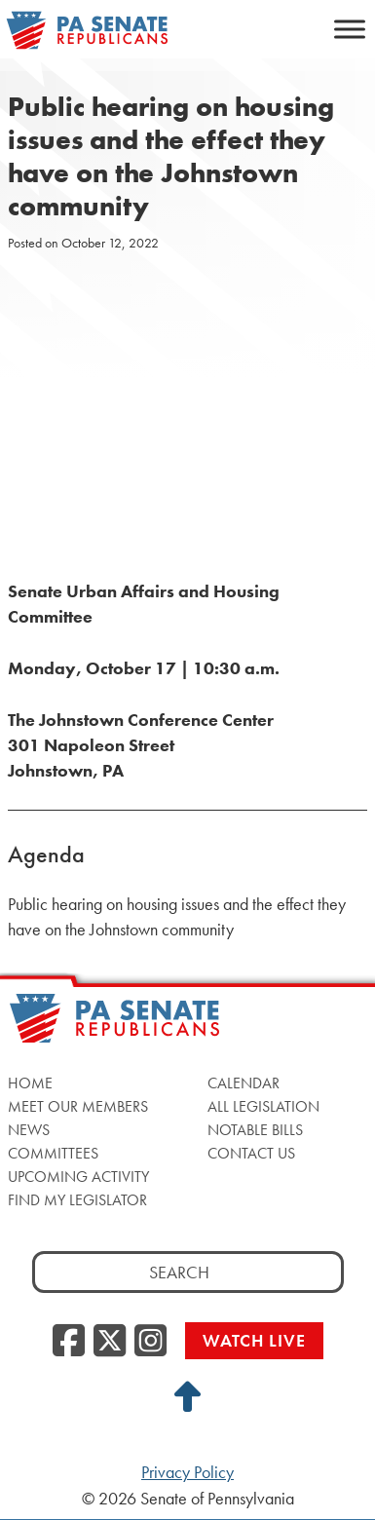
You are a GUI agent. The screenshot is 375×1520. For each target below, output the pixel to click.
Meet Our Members (78, 1106)
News (29, 1130)
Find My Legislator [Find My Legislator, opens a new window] (77, 1200)
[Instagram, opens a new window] (150, 1341)
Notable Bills (255, 1130)
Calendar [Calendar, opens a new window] (243, 1083)
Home (30, 1083)
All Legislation (263, 1106)
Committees (53, 1153)
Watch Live (254, 1340)
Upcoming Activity (78, 1176)
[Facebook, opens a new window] (69, 1341)
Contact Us (251, 1153)
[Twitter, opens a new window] (110, 1341)
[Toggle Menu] (349, 28)
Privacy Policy (187, 1472)
